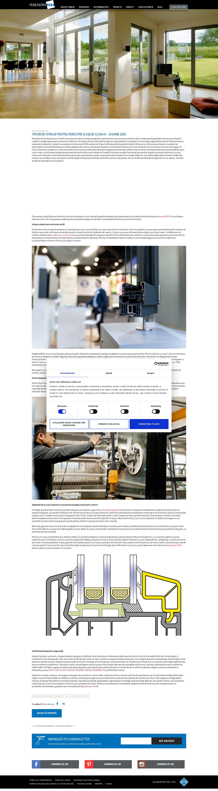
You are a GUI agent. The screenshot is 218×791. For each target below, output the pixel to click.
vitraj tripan (76, 700)
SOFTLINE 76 (55, 673)
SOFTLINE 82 (68, 673)
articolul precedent (44, 728)
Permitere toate (149, 424)
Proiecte (116, 6)
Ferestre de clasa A (46, 700)
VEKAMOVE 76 (98, 673)
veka (67, 700)
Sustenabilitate (100, 6)
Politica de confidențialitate (41, 782)
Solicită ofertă (48, 716)
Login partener (177, 6)
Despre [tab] (150, 373)
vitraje (85, 700)
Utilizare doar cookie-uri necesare (69, 424)
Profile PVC (58, 700)
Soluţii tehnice (68, 6)
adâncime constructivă (63, 238)
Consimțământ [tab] (67, 373)
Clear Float (36, 700)
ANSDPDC (98, 786)
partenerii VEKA (91, 690)
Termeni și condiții (84, 786)
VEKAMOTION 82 (83, 673)
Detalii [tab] (109, 373)
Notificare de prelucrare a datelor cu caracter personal (52, 786)
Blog (158, 6)
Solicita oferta (144, 6)
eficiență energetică (110, 513)
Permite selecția (109, 424)
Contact (129, 6)
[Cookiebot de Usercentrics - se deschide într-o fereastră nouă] (156, 364)
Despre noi (84, 6)
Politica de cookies (62, 782)
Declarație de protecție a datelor (87, 782)
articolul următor (64, 728)
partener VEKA (163, 220)
